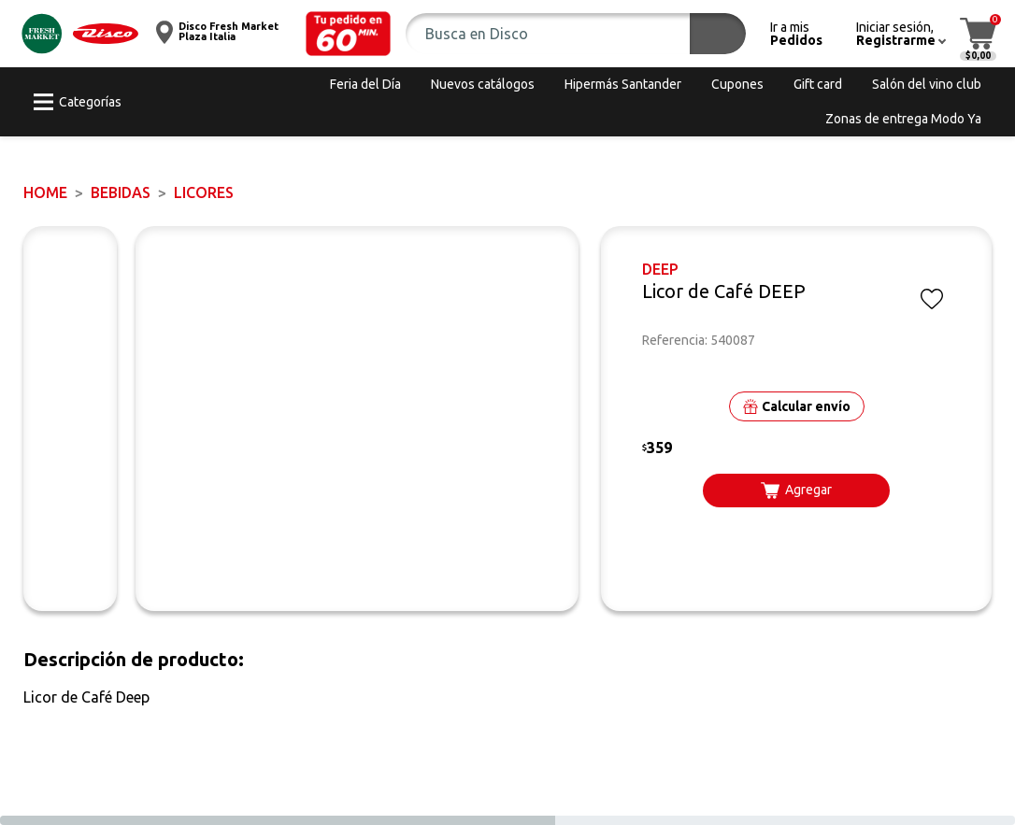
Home (45, 192)
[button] (349, 33)
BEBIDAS (120, 192)
